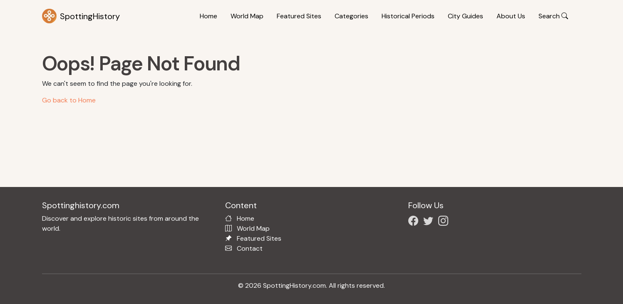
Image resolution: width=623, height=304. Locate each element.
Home (208, 16)
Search (553, 16)
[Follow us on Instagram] (445, 222)
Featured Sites (299, 16)
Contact (250, 248)
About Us (510, 16)
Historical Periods (408, 16)
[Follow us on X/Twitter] (430, 222)
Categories (351, 16)
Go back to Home (69, 100)
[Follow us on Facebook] (415, 222)
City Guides (465, 16)
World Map (247, 16)
